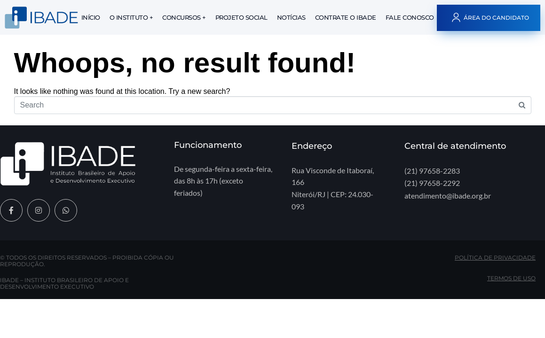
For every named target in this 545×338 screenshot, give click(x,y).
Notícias (291, 17)
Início (90, 17)
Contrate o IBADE (345, 17)
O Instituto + (131, 17)
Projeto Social (241, 17)
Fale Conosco (410, 17)
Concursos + (184, 17)
